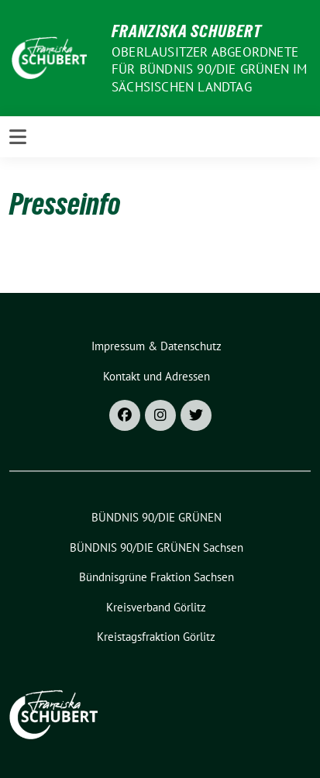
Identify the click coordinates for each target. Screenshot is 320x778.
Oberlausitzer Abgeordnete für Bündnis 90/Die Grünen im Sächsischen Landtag (210, 69)
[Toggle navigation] (18, 137)
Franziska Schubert (187, 31)
